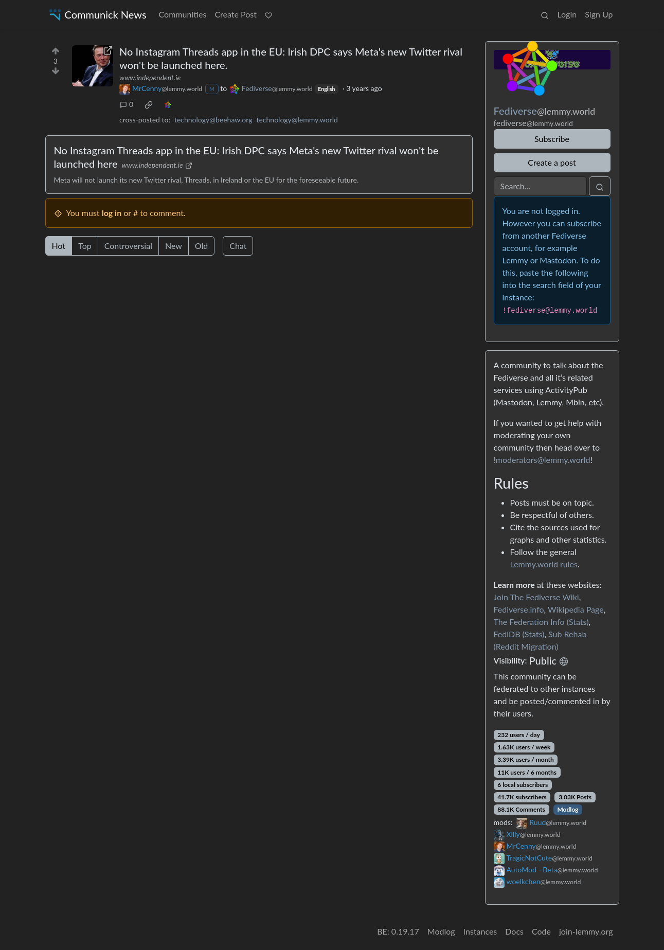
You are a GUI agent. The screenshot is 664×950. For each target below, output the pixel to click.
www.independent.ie (150, 77)
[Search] (540, 186)
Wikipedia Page (576, 609)
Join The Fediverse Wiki (536, 597)
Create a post (552, 162)
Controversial (128, 245)
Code (541, 931)
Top (85, 245)
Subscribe (551, 139)
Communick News (97, 14)
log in (112, 213)
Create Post (235, 14)
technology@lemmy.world (296, 119)
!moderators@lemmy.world (542, 459)
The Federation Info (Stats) (541, 621)
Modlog (567, 809)
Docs (514, 931)
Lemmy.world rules (544, 564)
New (173, 245)
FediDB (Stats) (519, 634)
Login (567, 14)
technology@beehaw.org (213, 119)
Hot (59, 245)
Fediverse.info (519, 609)
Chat (237, 245)
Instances (480, 931)
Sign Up (599, 14)
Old (201, 245)
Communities (183, 14)
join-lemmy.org (586, 931)
